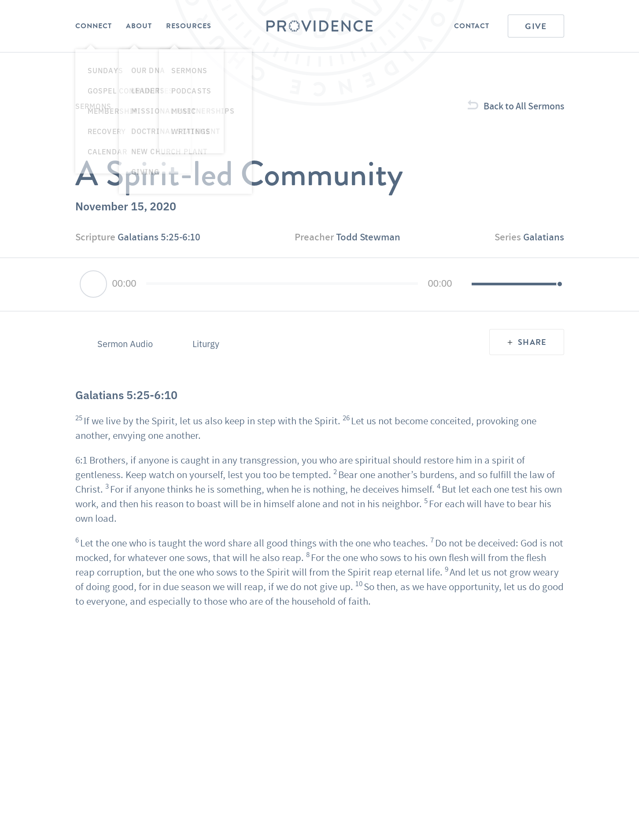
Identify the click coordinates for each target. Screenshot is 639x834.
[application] (319, 284)
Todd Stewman (368, 236)
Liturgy (205, 343)
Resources (188, 26)
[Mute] (464, 284)
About (139, 26)
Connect (93, 26)
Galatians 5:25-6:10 (159, 236)
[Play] (93, 284)
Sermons (93, 106)
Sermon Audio (125, 343)
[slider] (282, 283)
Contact (471, 26)
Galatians (543, 236)
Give (536, 26)
